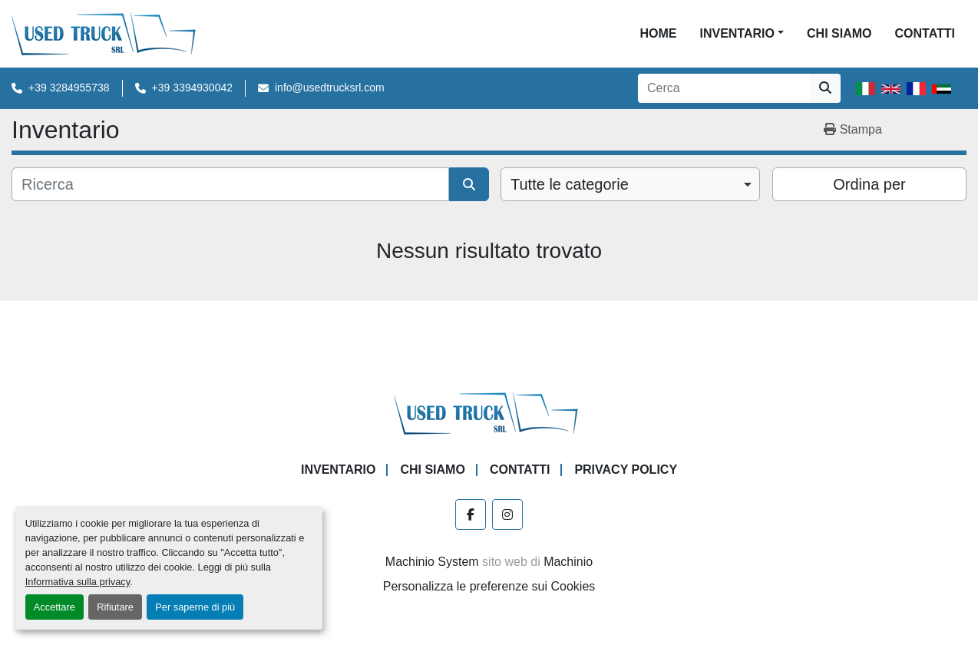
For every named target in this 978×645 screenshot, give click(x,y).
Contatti (924, 33)
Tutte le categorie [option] (569, 184)
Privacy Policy (625, 469)
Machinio (568, 561)
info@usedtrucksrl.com (330, 87)
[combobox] (630, 184)
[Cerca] (230, 184)
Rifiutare (115, 607)
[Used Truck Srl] (489, 411)
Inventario (737, 33)
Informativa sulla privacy (77, 581)
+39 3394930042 (192, 87)
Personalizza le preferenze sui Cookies (489, 586)
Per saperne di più (195, 607)
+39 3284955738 (69, 87)
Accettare (54, 607)
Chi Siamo (839, 33)
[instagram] (507, 514)
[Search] (724, 88)
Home (657, 33)
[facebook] (470, 514)
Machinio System (432, 561)
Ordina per (869, 184)
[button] (741, 34)
